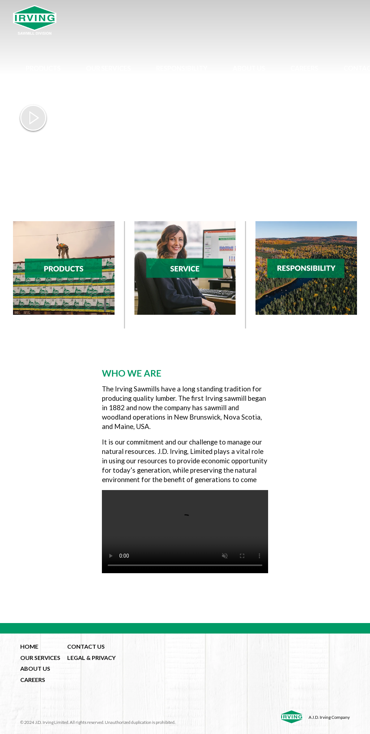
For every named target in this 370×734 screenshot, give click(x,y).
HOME (29, 646)
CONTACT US (86, 646)
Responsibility (181, 68)
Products (43, 68)
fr (212, 95)
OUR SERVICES (40, 657)
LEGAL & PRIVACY (91, 657)
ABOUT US (35, 668)
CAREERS (32, 679)
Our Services (108, 68)
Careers (304, 68)
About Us (249, 68)
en (199, 95)
